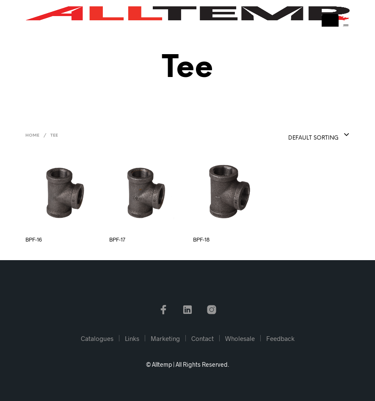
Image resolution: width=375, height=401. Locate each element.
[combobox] (298, 135)
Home (32, 135)
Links (132, 338)
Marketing (165, 338)
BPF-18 (201, 239)
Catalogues (97, 338)
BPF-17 (117, 239)
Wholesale (240, 338)
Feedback (280, 338)
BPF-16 (33, 239)
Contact (202, 338)
